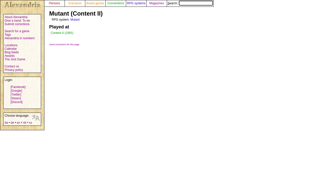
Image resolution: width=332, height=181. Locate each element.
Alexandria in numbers (20, 38)
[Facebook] (18, 87)
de (12, 122)
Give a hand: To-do (17, 20)
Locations (11, 45)
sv (30, 122)
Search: (190, 3)
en (18, 122)
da (6, 122)
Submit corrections (17, 24)
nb (24, 122)
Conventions (115, 3)
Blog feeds (12, 52)
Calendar (11, 49)
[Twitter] (16, 94)
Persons (54, 3)
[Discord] (16, 102)
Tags (8, 34)
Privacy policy (14, 70)
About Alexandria (16, 17)
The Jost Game (15, 59)
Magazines (156, 3)
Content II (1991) (62, 33)
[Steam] (16, 98)
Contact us (12, 66)
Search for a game (17, 31)
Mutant (75, 19)
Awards (10, 56)
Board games (95, 3)
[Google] (16, 91)
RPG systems (136, 3)
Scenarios (74, 3)
